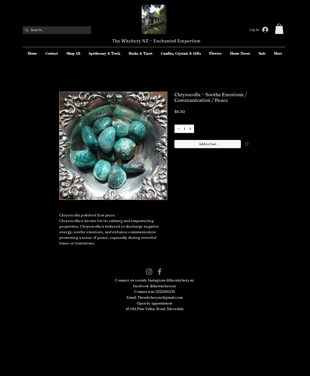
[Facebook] (159, 271)
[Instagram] (149, 271)
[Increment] (191, 129)
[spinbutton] (184, 129)
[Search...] (56, 30)
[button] (279, 29)
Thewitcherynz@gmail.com (160, 297)
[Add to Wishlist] (247, 144)
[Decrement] (178, 129)
